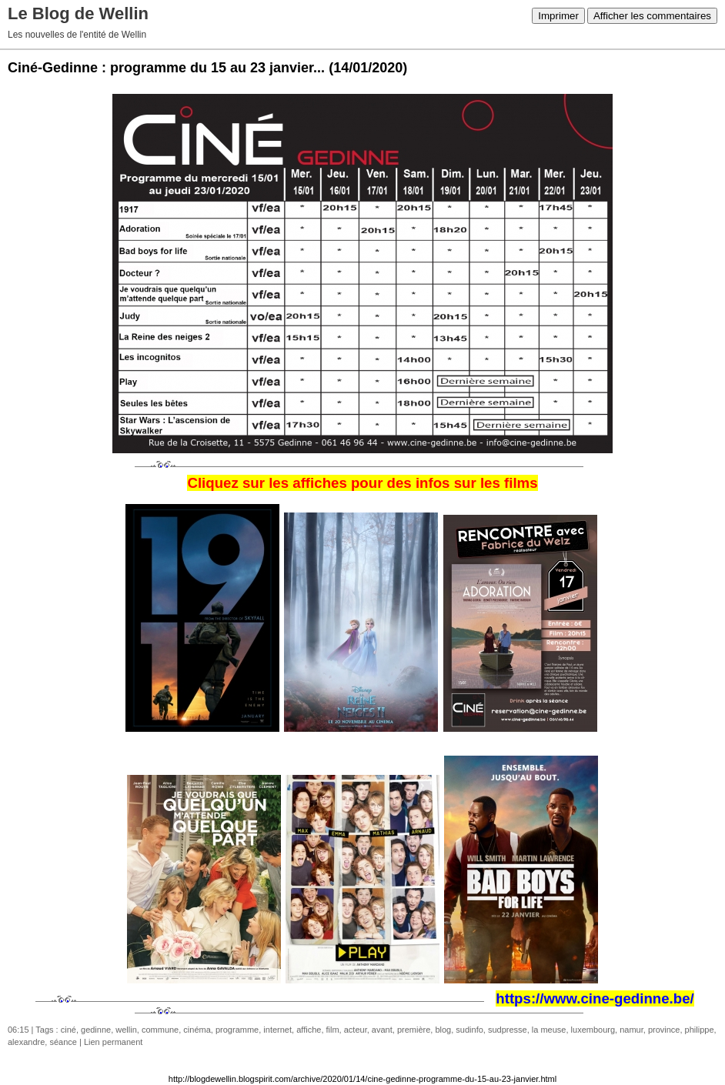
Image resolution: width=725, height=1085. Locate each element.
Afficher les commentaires (652, 16)
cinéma (196, 1029)
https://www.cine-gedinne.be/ (594, 998)
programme (237, 1029)
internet (277, 1029)
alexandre (26, 1042)
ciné (68, 1029)
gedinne (96, 1029)
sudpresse (507, 1029)
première (413, 1029)
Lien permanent (113, 1042)
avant (382, 1029)
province (664, 1029)
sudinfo (469, 1029)
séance (62, 1042)
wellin (126, 1029)
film (332, 1029)
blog (443, 1029)
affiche (308, 1029)
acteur (355, 1029)
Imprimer (558, 16)
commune (160, 1029)
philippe (699, 1029)
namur (631, 1029)
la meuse (549, 1029)
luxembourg (593, 1029)
